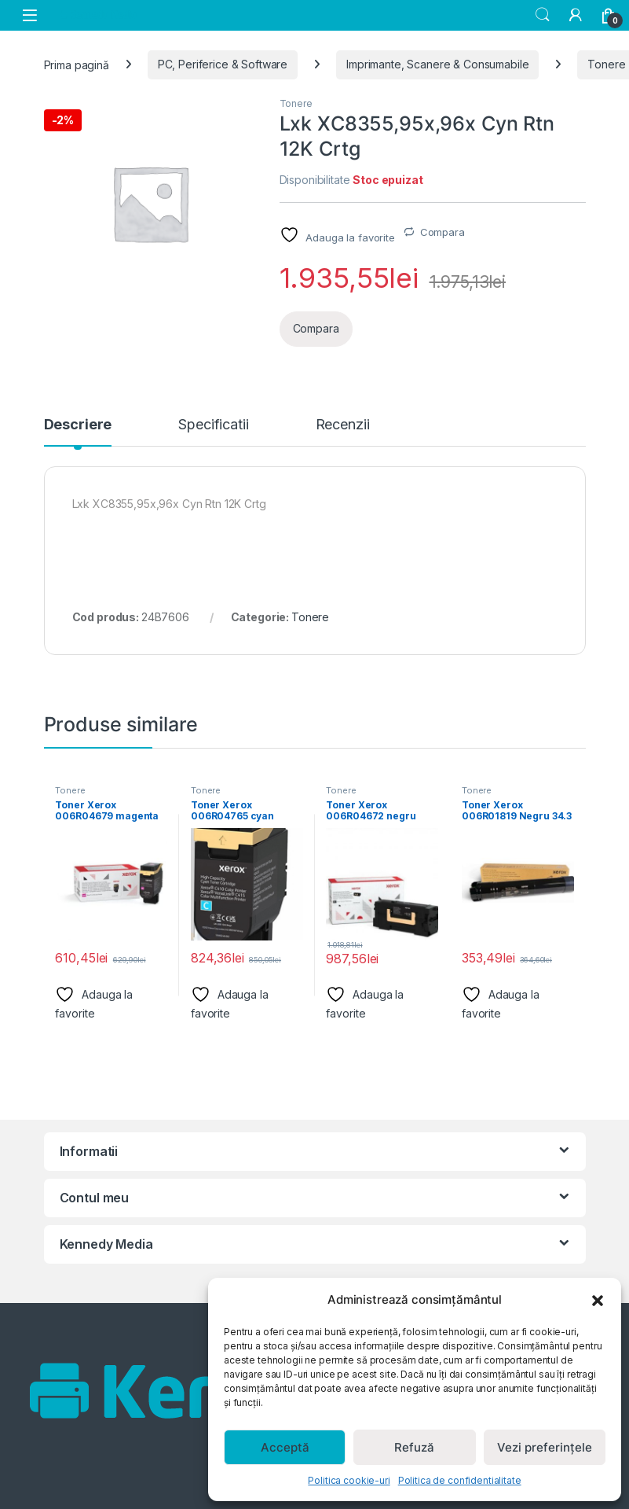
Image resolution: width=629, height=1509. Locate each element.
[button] (597, 1300)
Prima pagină (76, 64)
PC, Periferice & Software (223, 64)
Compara (442, 232)
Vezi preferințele (544, 1447)
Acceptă (285, 1447)
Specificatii (213, 425)
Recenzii (343, 425)
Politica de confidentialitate (459, 1480)
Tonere (296, 103)
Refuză (414, 1447)
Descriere (78, 425)
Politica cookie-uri (348, 1480)
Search (542, 15)
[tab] (78, 432)
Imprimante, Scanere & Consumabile (437, 64)
